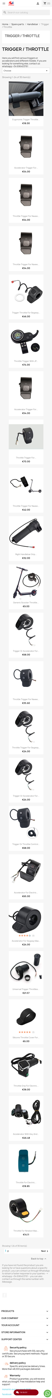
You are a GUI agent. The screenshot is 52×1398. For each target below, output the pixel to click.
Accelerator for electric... (26, 892)
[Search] (26, 12)
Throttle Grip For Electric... (26, 1085)
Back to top (39, 1258)
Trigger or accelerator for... (26, 651)
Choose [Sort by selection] (26, 70)
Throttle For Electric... (26, 1182)
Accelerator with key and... (26, 1134)
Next (45, 1251)
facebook (7, 1394)
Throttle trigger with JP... (26, 361)
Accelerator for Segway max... (26, 941)
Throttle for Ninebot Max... (26, 1230)
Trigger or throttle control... (26, 844)
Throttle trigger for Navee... (26, 216)
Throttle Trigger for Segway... (26, 747)
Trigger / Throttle (22, 35)
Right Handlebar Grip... (26, 554)
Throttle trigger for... (26, 457)
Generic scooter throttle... (26, 602)
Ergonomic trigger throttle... (26, 119)
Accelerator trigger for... (26, 167)
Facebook (4, 1295)
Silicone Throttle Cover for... (26, 1037)
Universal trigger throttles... (26, 989)
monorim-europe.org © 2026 (16, 1389)
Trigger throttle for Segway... (26, 312)
